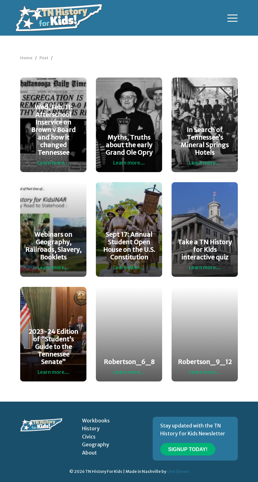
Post (43, 57)
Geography (95, 444)
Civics (89, 436)
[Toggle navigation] (232, 18)
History (91, 428)
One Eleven (178, 471)
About (89, 453)
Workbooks (96, 420)
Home (26, 57)
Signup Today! (188, 449)
